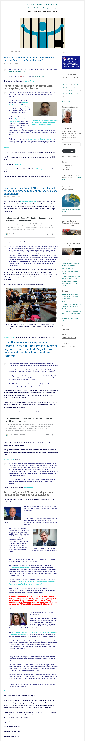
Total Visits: (65, 347)
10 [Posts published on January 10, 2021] (63, 87)
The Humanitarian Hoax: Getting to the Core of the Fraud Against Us (71, 313)
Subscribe (68, 151)
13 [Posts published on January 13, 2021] (71, 87)
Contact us (37, 11)
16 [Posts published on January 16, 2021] (80, 87)
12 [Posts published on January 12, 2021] (69, 87)
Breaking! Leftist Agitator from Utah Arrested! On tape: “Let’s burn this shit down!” (29, 59)
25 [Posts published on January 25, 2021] (66, 93)
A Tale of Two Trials (67, 268)
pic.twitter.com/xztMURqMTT (17, 71)
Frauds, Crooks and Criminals (42, 4)
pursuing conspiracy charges (20, 564)
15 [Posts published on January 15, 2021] (77, 87)
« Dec (63, 101)
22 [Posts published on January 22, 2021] (77, 90)
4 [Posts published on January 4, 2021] (66, 84)
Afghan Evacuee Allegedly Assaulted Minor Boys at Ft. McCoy (70, 283)
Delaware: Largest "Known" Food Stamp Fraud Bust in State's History (71, 306)
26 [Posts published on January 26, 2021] (69, 93)
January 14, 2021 (38, 75)
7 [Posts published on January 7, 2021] (74, 84)
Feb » (68, 101)
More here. (7, 686)
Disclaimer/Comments (50, 11)
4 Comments (16, 63)
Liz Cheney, (38, 166)
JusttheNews (29, 80)
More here (7, 145)
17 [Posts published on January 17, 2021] (63, 90)
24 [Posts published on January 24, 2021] (63, 93)
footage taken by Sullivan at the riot (39, 136)
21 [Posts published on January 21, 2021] (74, 90)
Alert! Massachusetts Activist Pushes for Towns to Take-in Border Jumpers (70, 296)
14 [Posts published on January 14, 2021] (74, 87)
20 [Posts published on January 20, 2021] (71, 90)
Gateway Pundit (9, 334)
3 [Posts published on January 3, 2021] (63, 84)
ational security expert (28, 199)
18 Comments (16, 194)
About (29, 11)
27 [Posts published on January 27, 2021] (71, 93)
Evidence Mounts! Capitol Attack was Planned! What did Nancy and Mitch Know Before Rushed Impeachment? (31, 188)
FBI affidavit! (17, 161)
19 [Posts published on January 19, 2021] (69, 90)
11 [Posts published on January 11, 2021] (66, 87)
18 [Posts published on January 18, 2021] (66, 90)
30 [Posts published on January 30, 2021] (80, 93)
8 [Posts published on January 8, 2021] (77, 84)
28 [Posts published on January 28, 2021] (74, 93)
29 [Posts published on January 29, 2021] (77, 93)
